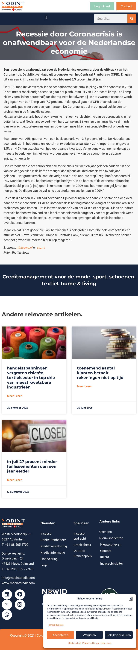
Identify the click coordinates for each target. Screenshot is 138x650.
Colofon (42, 635)
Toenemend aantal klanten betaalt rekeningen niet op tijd (100, 373)
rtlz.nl (41, 247)
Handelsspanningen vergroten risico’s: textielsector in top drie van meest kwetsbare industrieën (31, 378)
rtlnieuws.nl (25, 247)
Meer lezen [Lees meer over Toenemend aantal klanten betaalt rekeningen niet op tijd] (84, 386)
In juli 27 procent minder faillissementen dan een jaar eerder (32, 466)
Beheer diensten (56, 625)
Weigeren (89, 635)
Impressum (106, 643)
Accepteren (60, 635)
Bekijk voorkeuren (119, 635)
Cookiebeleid (74, 643)
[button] (131, 598)
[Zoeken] (131, 18)
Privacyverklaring (90, 643)
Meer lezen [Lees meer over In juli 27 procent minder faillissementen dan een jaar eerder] (14, 480)
